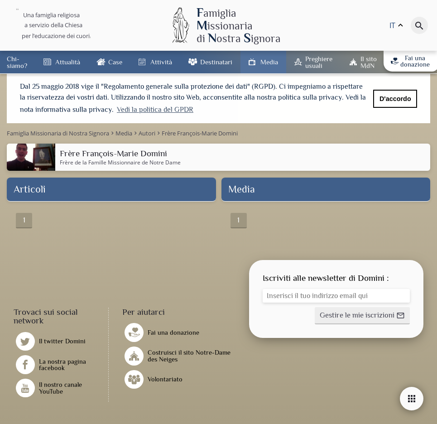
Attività (161, 62)
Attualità (67, 62)
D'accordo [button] (395, 98)
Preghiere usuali (318, 62)
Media (269, 62)
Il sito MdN (368, 62)
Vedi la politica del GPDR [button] (155, 110)
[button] (362, 314)
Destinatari (216, 62)
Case (115, 62)
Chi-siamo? (17, 62)
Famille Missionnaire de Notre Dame (134, 161)
